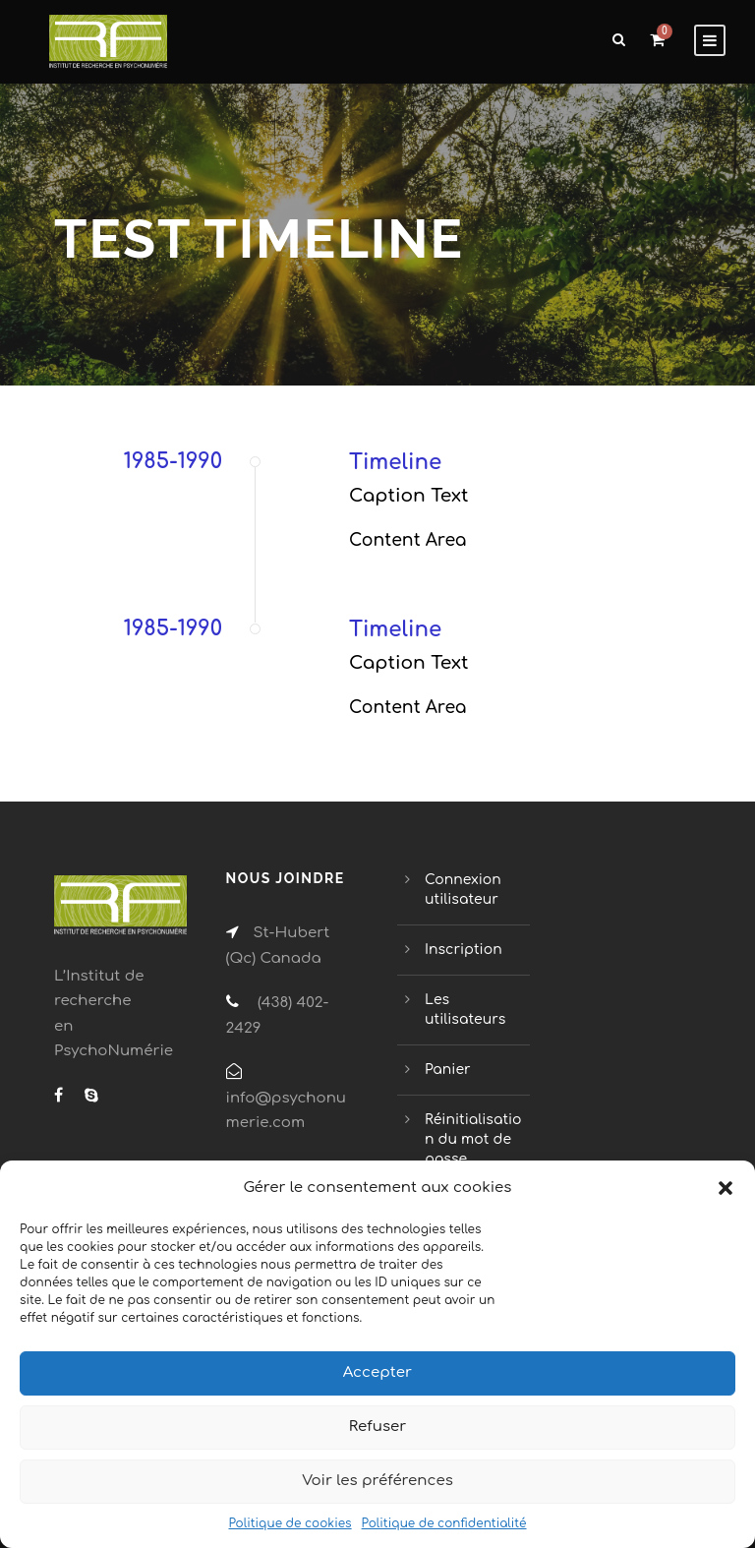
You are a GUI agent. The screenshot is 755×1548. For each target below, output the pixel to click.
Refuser (378, 1426)
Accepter (377, 1372)
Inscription (463, 949)
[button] (725, 1188)
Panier (448, 1069)
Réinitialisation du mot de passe (473, 1139)
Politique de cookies (289, 1523)
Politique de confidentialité (444, 1523)
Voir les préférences (377, 1480)
